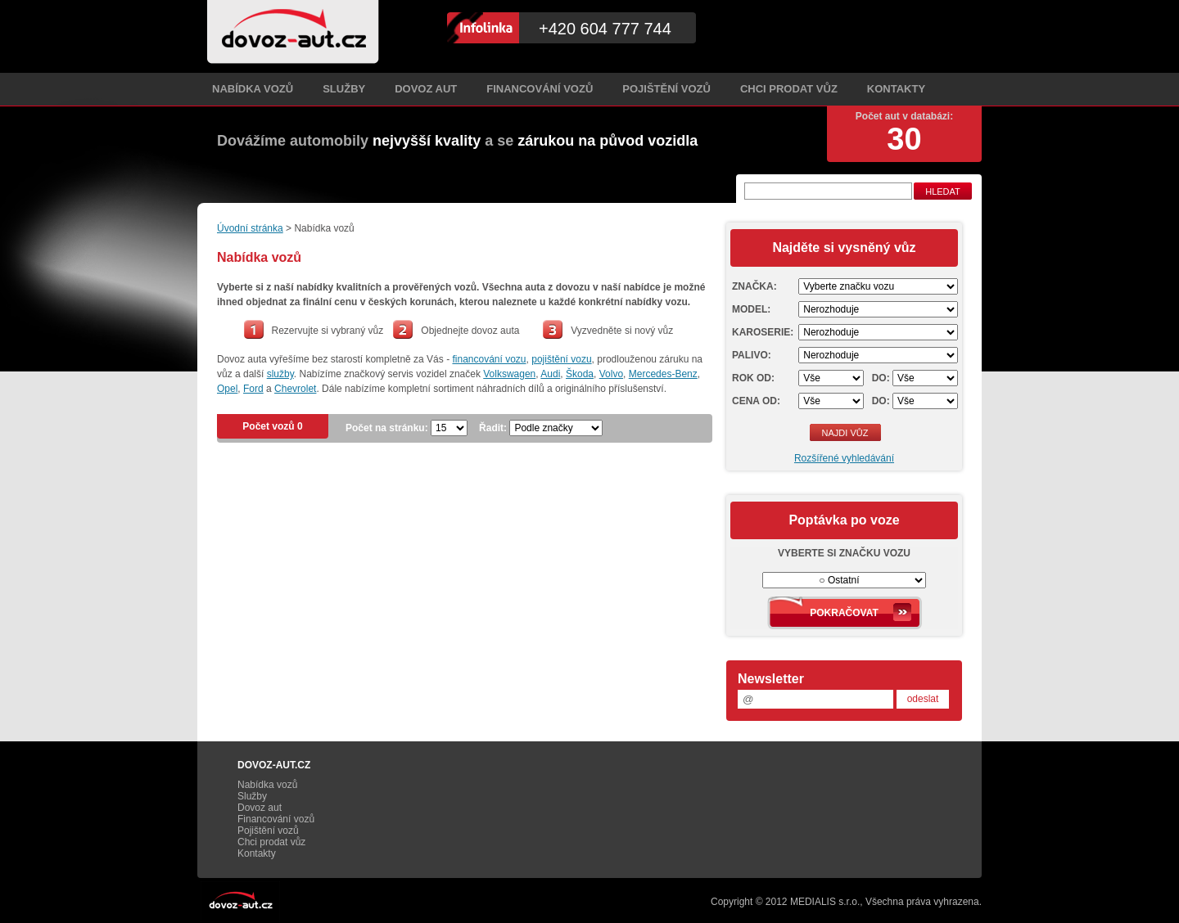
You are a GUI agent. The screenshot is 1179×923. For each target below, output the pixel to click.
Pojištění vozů (666, 89)
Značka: (754, 286)
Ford (253, 388)
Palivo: (751, 355)
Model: (751, 309)
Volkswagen (509, 374)
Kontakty (896, 89)
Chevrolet (295, 388)
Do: (881, 378)
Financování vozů (539, 89)
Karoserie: (762, 332)
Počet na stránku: (387, 428)
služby (280, 374)
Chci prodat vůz (789, 89)
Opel (227, 388)
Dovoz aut (426, 89)
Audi (550, 374)
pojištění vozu (561, 359)
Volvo (611, 374)
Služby (344, 89)
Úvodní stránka (250, 228)
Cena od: (756, 401)
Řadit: (493, 428)
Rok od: (753, 378)
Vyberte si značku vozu (844, 553)
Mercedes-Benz (663, 374)
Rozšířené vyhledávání (844, 458)
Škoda (580, 374)
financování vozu (489, 359)
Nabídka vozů (252, 89)
